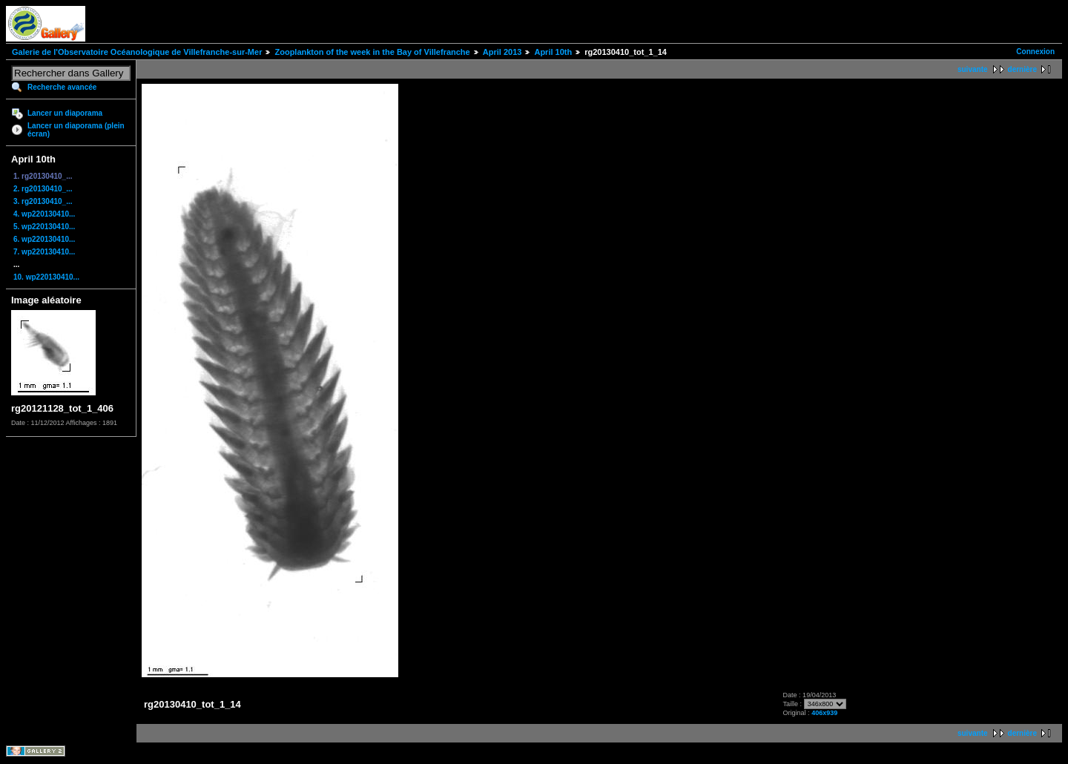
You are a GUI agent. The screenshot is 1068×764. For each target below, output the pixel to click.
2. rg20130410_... (43, 189)
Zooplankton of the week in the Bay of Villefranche (371, 51)
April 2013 (502, 51)
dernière (1022, 69)
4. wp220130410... (44, 214)
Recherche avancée (61, 87)
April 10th (553, 51)
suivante (972, 69)
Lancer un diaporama (64, 113)
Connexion (1035, 51)
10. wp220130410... (46, 277)
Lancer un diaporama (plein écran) (76, 130)
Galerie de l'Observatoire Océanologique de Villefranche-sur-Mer (137, 51)
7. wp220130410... (44, 252)
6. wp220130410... (44, 239)
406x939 (824, 713)
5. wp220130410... (44, 227)
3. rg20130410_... (43, 201)
